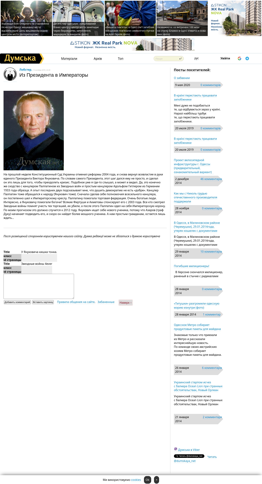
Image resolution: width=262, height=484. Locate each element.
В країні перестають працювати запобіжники (195, 97)
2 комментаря (212, 417)
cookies (136, 480)
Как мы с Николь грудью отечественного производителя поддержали (195, 197)
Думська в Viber (189, 450)
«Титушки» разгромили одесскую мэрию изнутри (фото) (196, 305)
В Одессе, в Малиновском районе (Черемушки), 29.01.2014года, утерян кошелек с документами (197, 227)
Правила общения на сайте (76, 302)
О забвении (182, 78)
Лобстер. (25, 70)
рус (197, 58)
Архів (98, 58)
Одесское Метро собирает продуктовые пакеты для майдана (197, 327)
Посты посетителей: (192, 70)
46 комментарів (211, 179)
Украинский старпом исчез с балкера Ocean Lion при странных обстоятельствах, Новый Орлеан (198, 386)
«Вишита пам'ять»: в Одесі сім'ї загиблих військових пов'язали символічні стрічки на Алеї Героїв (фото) (129, 30)
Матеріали (69, 58)
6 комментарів (212, 368)
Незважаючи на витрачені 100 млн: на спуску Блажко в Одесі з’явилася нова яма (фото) (181, 30)
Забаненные (106, 302)
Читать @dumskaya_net (195, 459)
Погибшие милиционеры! (191, 266)
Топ (120, 58)
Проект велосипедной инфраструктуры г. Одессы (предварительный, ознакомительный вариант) (194, 166)
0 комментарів (210, 85)
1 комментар (211, 314)
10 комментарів (211, 251)
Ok (147, 480)
